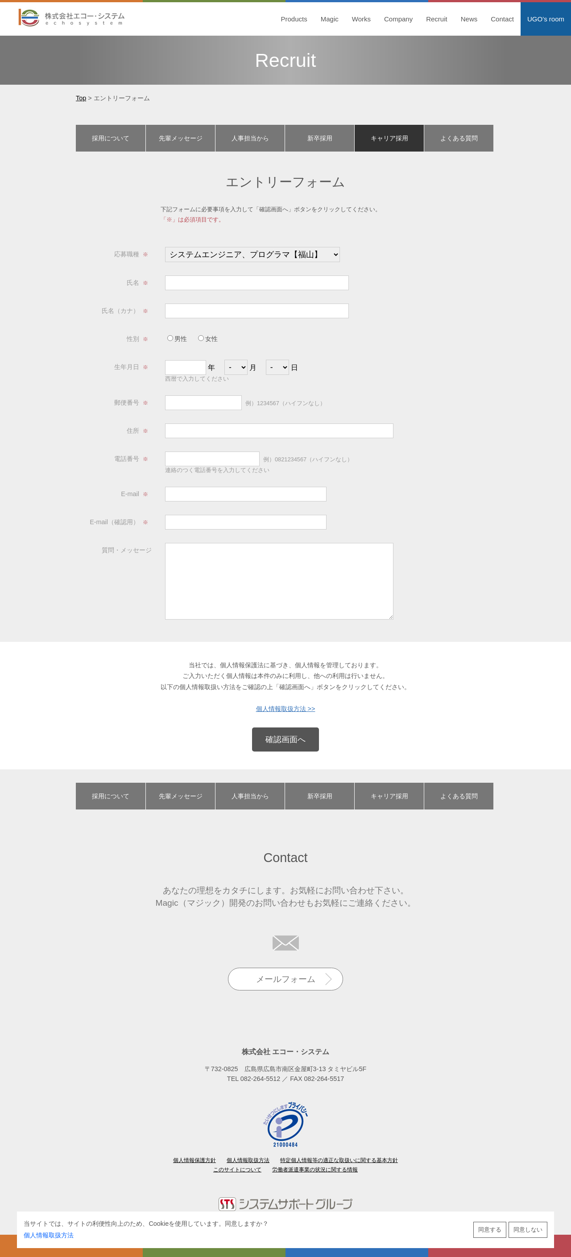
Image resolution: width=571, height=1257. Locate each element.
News (469, 19)
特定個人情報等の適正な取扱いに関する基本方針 (339, 1160)
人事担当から (250, 138)
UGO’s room (545, 19)
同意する (489, 1229)
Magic (330, 19)
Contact (502, 19)
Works (361, 19)
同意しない (527, 1229)
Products (294, 19)
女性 (208, 338)
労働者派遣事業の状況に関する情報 (315, 1170)
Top (81, 98)
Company (398, 19)
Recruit (436, 19)
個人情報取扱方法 (49, 1235)
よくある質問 (459, 138)
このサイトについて (237, 1170)
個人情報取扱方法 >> (285, 708)
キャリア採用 (389, 138)
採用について (110, 138)
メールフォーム (285, 979)
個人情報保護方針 (194, 1160)
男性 (177, 338)
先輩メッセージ (181, 138)
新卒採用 (319, 138)
